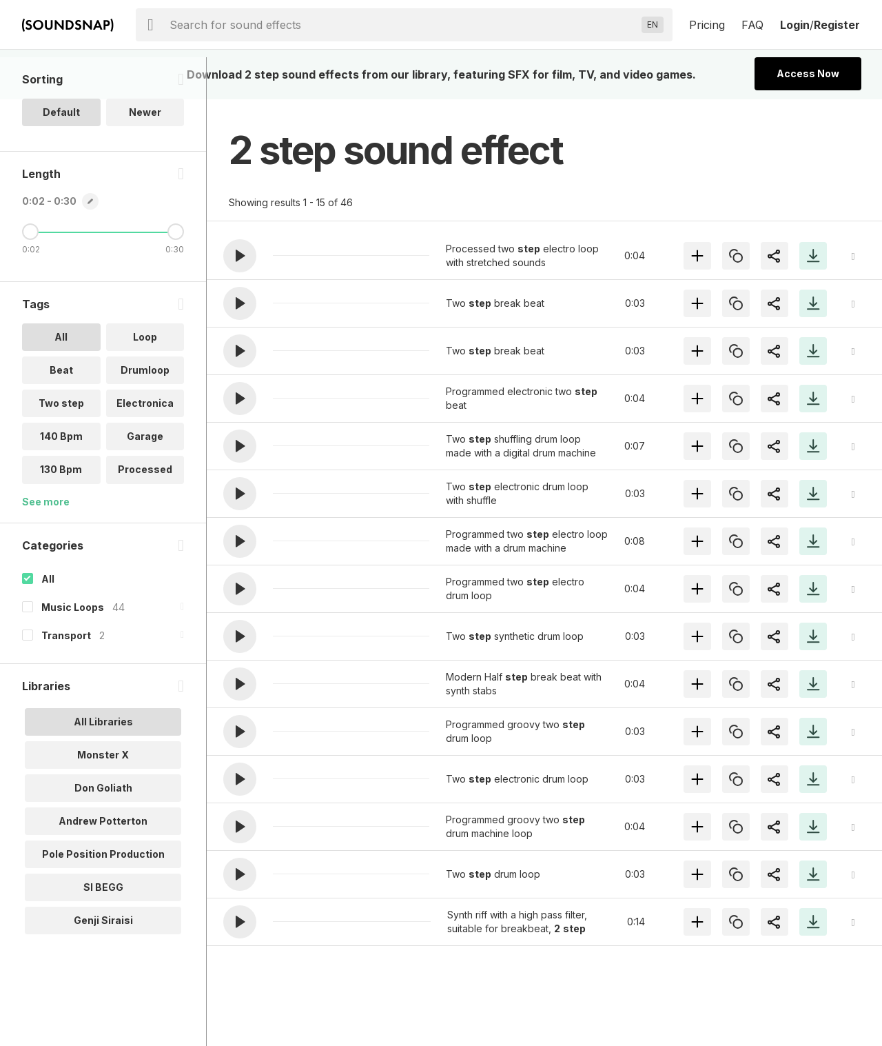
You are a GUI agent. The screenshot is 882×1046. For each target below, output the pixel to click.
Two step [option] (61, 445)
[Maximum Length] (175, 273)
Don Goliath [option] (103, 829)
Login (795, 25)
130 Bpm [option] (61, 511)
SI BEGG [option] (103, 928)
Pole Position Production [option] (103, 895)
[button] (239, 255)
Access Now (808, 73)
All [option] (61, 379)
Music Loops (72, 648)
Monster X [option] (103, 796)
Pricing (707, 25)
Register (837, 25)
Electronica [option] (145, 445)
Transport (66, 677)
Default (61, 154)
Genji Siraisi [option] (103, 961)
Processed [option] (145, 511)
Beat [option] (61, 412)
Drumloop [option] (145, 412)
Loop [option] (145, 379)
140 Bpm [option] (61, 478)
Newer (145, 154)
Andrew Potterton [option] (103, 862)
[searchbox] (403, 25)
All (47, 620)
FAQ (752, 25)
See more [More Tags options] (46, 543)
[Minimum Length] (30, 273)
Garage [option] (145, 478)
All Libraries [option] (103, 763)
